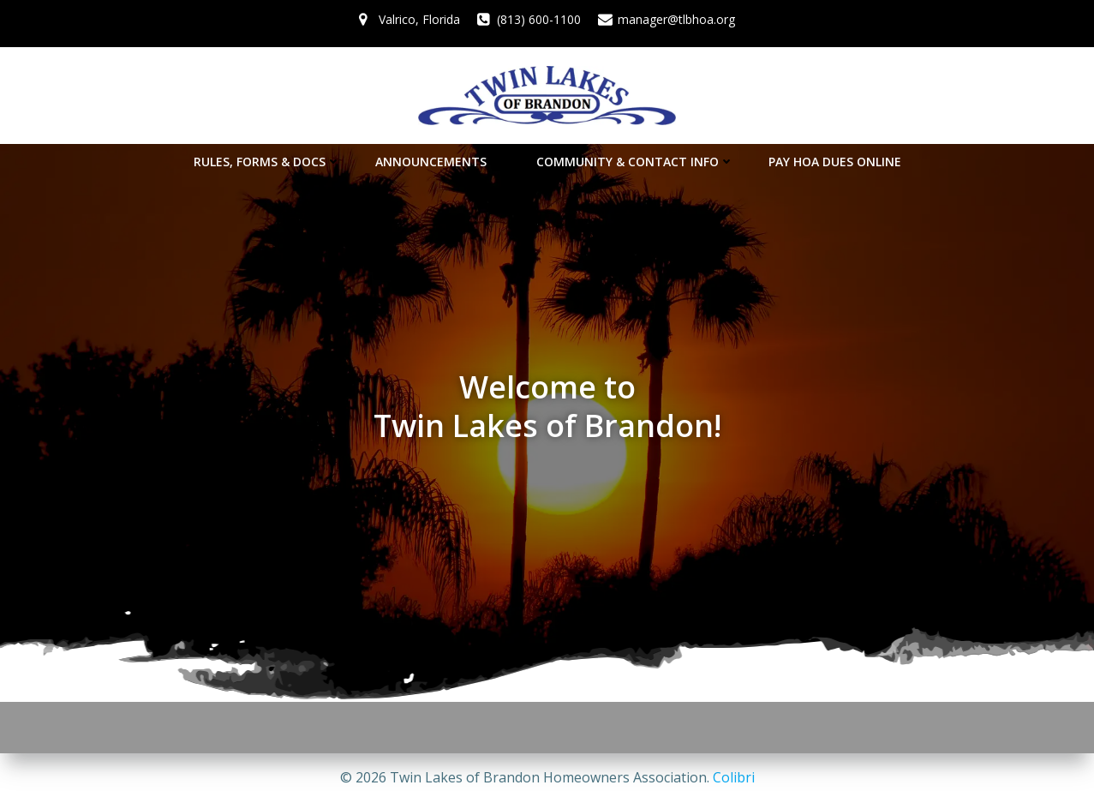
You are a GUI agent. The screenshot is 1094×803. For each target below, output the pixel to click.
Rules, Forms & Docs (267, 161)
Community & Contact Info (635, 161)
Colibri (734, 777)
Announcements (438, 161)
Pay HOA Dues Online (834, 161)
